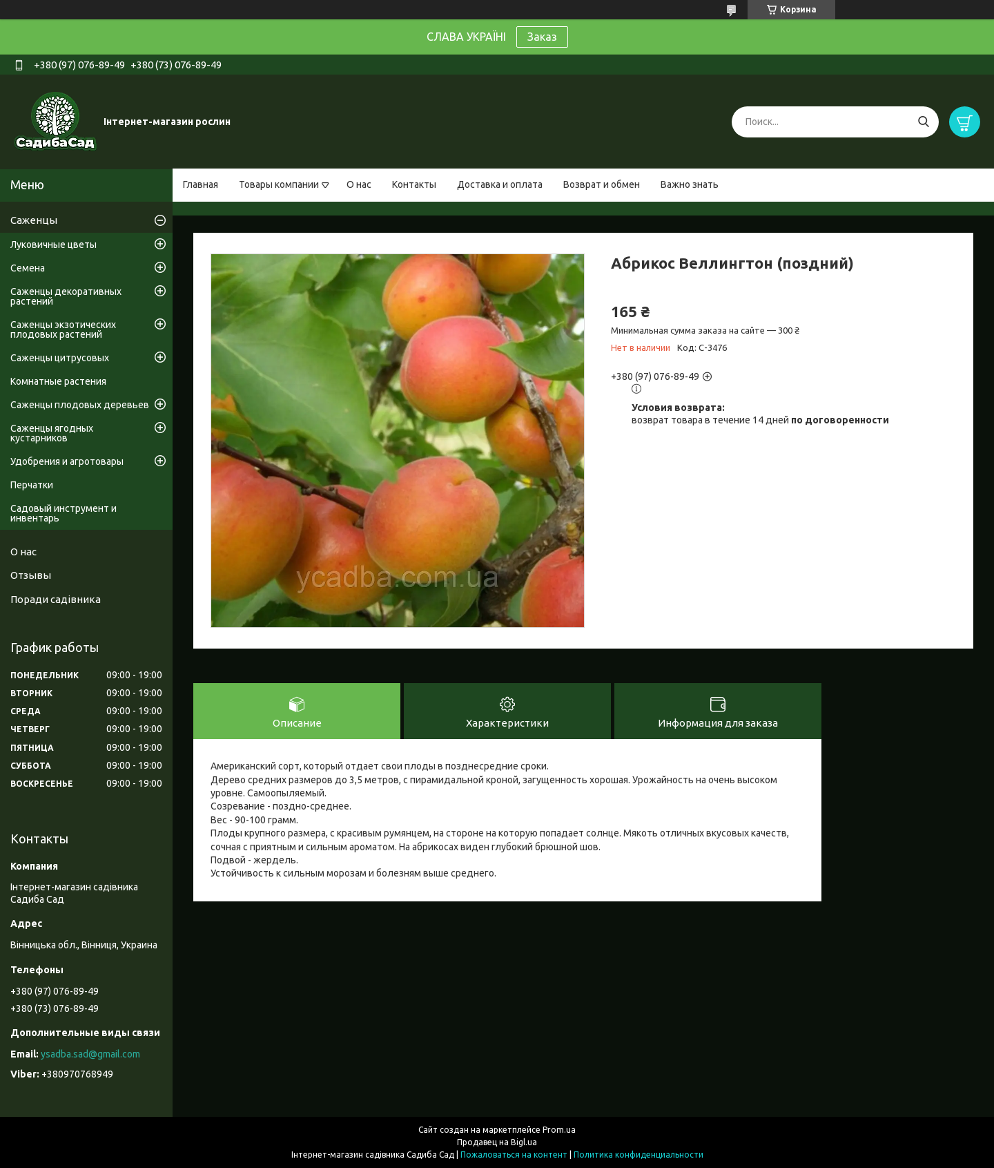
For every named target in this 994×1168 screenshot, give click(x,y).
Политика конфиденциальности (638, 1154)
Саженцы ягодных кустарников (51, 433)
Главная (200, 184)
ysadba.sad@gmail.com (90, 1054)
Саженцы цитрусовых (59, 357)
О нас (359, 184)
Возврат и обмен (601, 184)
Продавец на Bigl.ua (497, 1142)
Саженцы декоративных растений (65, 296)
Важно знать (690, 184)
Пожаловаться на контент (513, 1154)
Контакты (414, 184)
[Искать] (923, 121)
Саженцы (33, 220)
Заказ (542, 36)
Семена (27, 268)
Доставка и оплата (500, 184)
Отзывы (30, 575)
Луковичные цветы (53, 244)
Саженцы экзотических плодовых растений (63, 329)
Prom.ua (559, 1129)
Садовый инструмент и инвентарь (63, 513)
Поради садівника (55, 599)
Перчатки (31, 484)
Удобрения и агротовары (67, 461)
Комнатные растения (58, 381)
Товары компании (279, 184)
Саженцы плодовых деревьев (79, 404)
